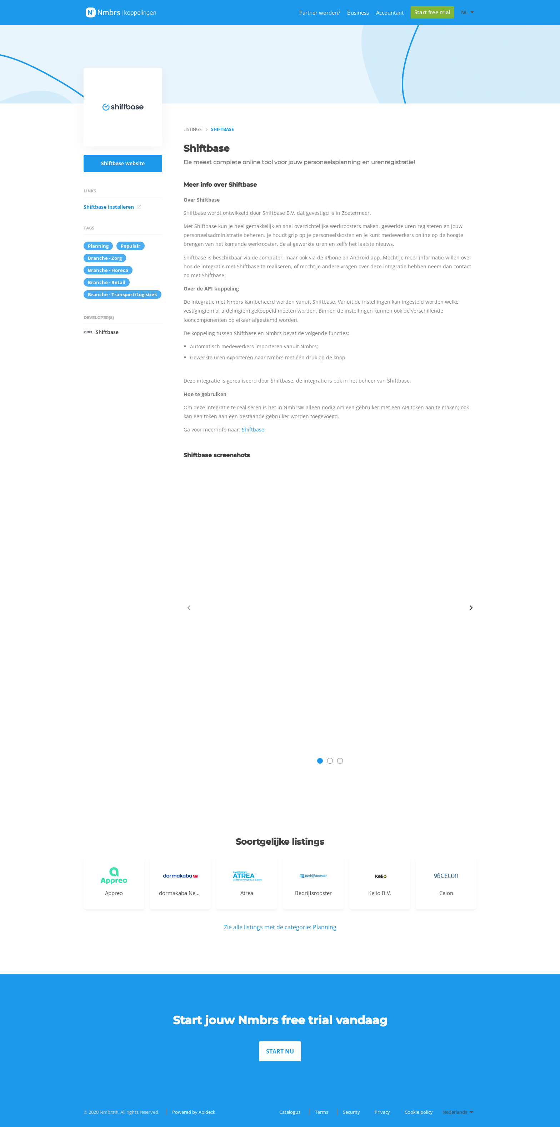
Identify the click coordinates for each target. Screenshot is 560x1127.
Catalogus (289, 1112)
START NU (280, 1051)
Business (358, 12)
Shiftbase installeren (112, 206)
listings (193, 129)
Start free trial (432, 12)
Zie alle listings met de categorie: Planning (280, 927)
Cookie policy (419, 1112)
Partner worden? (319, 12)
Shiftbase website (123, 163)
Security (351, 1112)
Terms (321, 1112)
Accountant (390, 12)
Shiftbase (101, 332)
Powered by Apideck (193, 1112)
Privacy (382, 1112)
